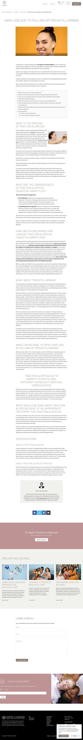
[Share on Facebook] (34, 513)
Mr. (2, 696)
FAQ (29, 716)
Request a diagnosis (41, 540)
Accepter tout (63, 735)
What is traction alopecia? (28, 113)
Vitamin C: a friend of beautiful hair (40, 584)
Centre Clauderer (7, 12)
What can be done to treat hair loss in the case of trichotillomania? (36, 101)
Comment (19, 645)
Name (18, 631)
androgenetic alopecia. (60, 243)
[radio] (0, 696)
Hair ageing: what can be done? (67, 584)
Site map (49, 735)
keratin (33, 132)
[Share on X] (39, 513)
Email (18, 638)
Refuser (74, 735)
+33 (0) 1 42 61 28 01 (68, 721)
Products (60, 6)
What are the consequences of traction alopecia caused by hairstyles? (38, 94)
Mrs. (7, 696)
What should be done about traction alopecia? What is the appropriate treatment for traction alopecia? (41, 108)
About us (68, 2)
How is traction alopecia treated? (31, 115)
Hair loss (45, 6)
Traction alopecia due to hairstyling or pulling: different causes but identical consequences (39, 104)
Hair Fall (23, 12)
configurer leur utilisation (72, 731)
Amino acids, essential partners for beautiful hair (13, 585)
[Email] (48, 513)
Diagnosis (76, 6)
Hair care (52, 6)
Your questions (22, 111)
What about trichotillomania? (27, 99)
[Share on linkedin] (44, 513)
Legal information (55, 735)
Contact (75, 2)
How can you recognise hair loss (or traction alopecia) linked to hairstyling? (39, 96)
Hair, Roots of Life (42, 498)
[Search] (79, 2)
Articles (68, 6)
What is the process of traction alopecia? (29, 92)
